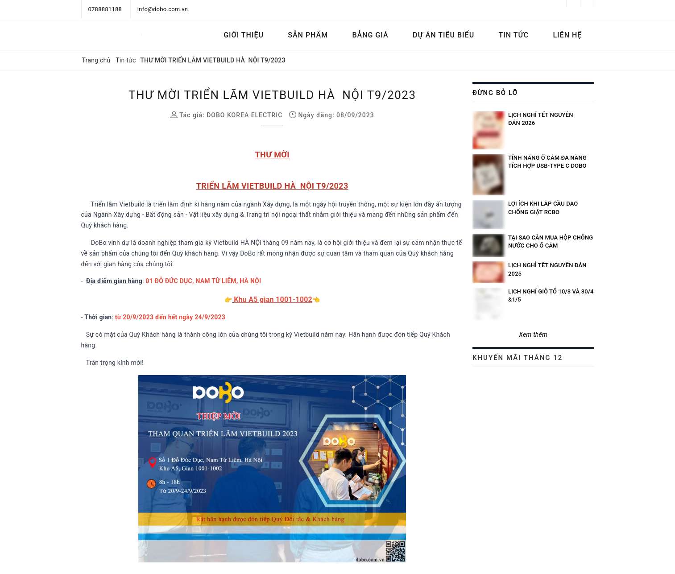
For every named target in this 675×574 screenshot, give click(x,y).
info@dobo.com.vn (162, 9)
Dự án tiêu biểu (443, 35)
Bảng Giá (370, 35)
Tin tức (513, 35)
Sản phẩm (308, 35)
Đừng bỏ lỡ (495, 93)
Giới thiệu (244, 35)
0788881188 (105, 9)
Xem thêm (533, 334)
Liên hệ (567, 35)
